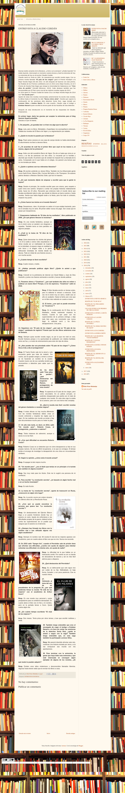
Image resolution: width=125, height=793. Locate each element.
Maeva (85, 104)
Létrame (85, 118)
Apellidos (85, 211)
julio (86, 282)
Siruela (85, 102)
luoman (64, 746)
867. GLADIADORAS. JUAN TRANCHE (98, 59)
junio (87, 285)
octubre (87, 273)
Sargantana (86, 133)
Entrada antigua (70, 733)
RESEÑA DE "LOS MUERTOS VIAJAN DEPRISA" (94, 337)
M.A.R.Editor (87, 130)
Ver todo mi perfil (87, 389)
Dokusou (85, 97)
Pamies (85, 95)
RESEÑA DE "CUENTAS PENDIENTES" (92, 341)
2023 (85, 251)
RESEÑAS (87, 143)
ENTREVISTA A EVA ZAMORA (94, 330)
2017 (85, 371)
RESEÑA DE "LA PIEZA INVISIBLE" (92, 322)
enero (87, 367)
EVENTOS (96, 144)
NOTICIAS (95, 146)
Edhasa (85, 88)
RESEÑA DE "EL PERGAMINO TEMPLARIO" (94, 305)
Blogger (80, 746)
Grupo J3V (86, 135)
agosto (87, 279)
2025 (85, 245)
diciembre (88, 268)
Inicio (48, 733)
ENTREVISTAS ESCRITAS (32, 676)
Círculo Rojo (87, 116)
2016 (85, 374)
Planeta (85, 107)
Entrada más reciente (25, 733)
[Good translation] (5, 760)
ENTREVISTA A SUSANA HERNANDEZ (93, 350)
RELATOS (104, 144)
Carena (85, 128)
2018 (85, 265)
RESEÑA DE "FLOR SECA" (93, 301)
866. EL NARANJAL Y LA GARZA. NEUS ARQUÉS (98, 44)
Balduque (86, 123)
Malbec (85, 90)
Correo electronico (88, 199)
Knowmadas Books (88, 99)
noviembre (88, 271)
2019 (85, 262)
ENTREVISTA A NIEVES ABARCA (95, 298)
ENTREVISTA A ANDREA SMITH (95, 333)
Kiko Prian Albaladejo (90, 386)
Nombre (84, 205)
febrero (87, 296)
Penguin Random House (90, 109)
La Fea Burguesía (88, 121)
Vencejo (85, 126)
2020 (85, 260)
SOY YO (20, 19)
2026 (85, 243)
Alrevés (85, 92)
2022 (85, 254)
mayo (87, 288)
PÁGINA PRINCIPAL (33, 19)
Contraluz (86, 111)
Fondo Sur (86, 77)
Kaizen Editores (87, 114)
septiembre (88, 276)
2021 (85, 257)
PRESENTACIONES (87, 146)
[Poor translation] (11, 760)
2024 (85, 248)
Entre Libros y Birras (89, 79)
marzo (87, 293)
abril (86, 290)
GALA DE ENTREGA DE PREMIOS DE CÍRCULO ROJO (96, 309)
